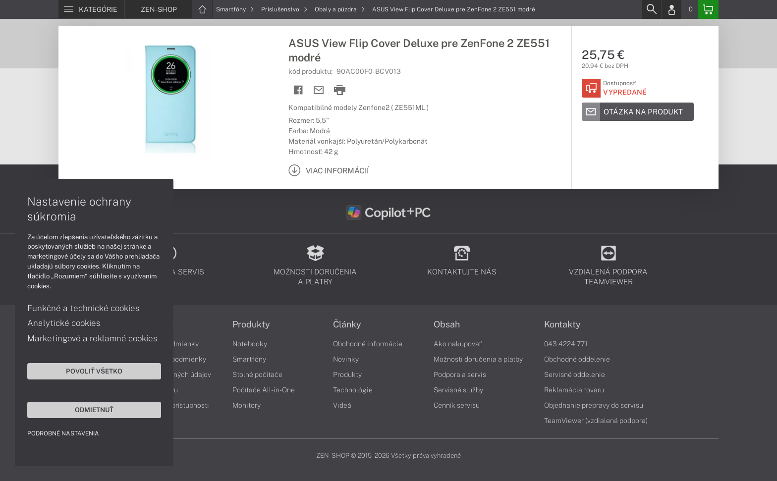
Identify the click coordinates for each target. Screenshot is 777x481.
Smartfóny (235, 9)
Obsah (447, 324)
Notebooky (249, 344)
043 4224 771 (566, 344)
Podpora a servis (460, 374)
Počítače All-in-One (263, 390)
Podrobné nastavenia (63, 433)
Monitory (246, 405)
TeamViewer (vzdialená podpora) (596, 421)
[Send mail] (319, 90)
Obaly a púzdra (340, 9)
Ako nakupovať (458, 344)
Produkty (251, 324)
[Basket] (708, 9)
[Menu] (91, 9)
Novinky (346, 359)
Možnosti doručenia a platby (478, 359)
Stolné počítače (257, 374)
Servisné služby (458, 390)
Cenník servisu (457, 405)
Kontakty (562, 324)
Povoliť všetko (94, 371)
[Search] (651, 9)
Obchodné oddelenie (577, 359)
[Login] (671, 9)
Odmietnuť (94, 410)
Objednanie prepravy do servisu (593, 405)
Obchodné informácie (367, 344)
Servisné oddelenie (574, 374)
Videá (342, 405)
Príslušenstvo (284, 9)
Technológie (353, 390)
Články (347, 324)
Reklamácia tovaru (574, 390)
